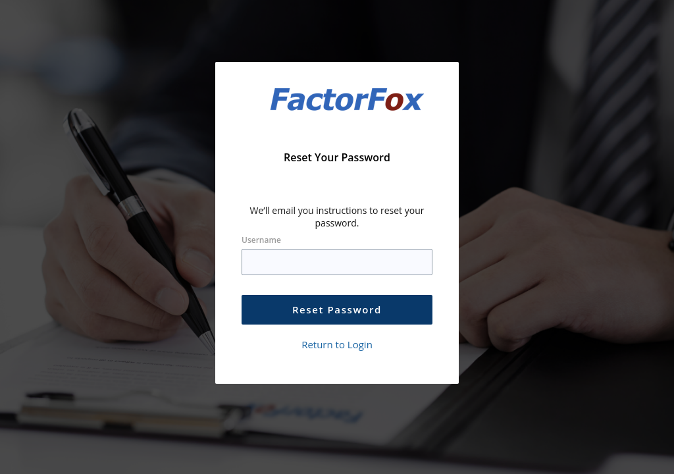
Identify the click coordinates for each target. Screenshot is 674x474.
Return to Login (337, 344)
